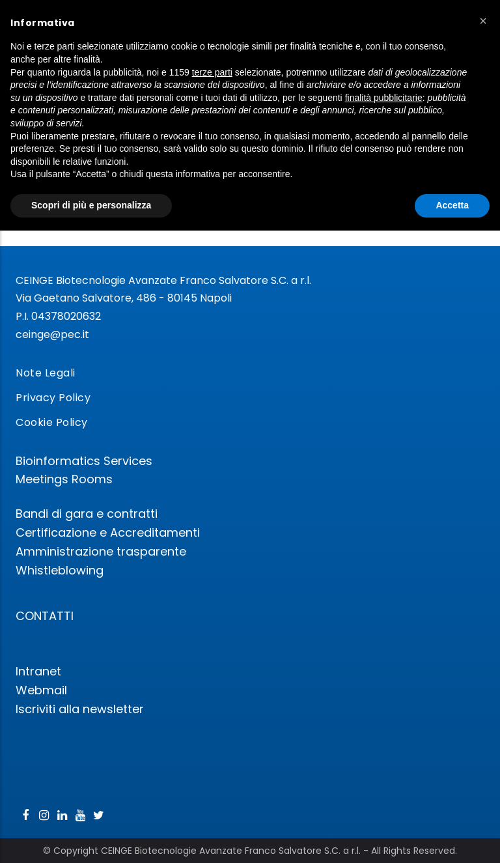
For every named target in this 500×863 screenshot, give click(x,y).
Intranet (38, 671)
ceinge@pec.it (52, 334)
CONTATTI (45, 616)
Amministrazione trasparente (101, 551)
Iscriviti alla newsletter (80, 709)
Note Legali (46, 372)
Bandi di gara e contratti (87, 513)
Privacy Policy (53, 397)
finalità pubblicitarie (384, 97)
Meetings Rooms (64, 479)
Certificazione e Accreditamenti (108, 532)
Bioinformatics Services (84, 461)
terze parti (212, 72)
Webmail (41, 690)
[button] (483, 20)
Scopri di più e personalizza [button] (91, 205)
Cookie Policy (52, 422)
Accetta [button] (452, 205)
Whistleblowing (60, 570)
